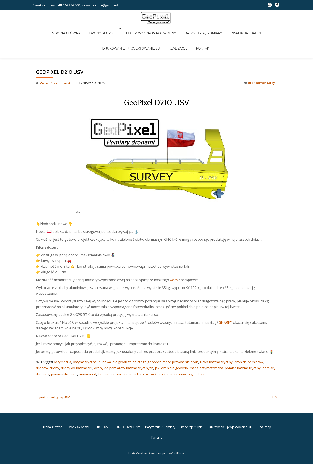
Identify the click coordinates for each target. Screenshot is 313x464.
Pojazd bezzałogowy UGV (53, 379)
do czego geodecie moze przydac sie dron (168, 343)
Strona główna (75, 29)
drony (55, 349)
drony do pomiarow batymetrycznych (125, 349)
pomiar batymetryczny (247, 349)
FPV (274, 379)
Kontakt (198, 35)
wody (166, 261)
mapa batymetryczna (210, 349)
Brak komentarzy (258, 64)
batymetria (63, 343)
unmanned (103, 355)
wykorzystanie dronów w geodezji (195, 355)
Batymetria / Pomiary (199, 29)
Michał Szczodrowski (56, 64)
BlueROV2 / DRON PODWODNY (152, 29)
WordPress (177, 434)
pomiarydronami (79, 355)
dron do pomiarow (254, 343)
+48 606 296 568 (67, 5)
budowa (105, 343)
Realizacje (177, 35)
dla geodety (123, 343)
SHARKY (217, 304)
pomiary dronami (50, 355)
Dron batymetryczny (220, 343)
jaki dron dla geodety (175, 349)
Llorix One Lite (138, 434)
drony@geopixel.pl (107, 5)
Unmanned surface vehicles (136, 355)
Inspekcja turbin (237, 29)
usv (163, 355)
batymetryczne (85, 343)
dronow (42, 349)
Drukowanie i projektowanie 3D (136, 35)
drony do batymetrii (78, 349)
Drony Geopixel (107, 29)
